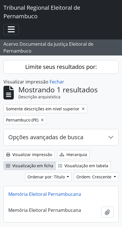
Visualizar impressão (29, 154)
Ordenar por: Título (46, 177)
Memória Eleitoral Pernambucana (44, 194)
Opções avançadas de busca (45, 137)
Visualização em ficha (29, 165)
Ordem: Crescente (94, 177)
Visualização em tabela (83, 165)
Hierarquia (73, 154)
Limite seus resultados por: (61, 67)
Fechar (57, 82)
